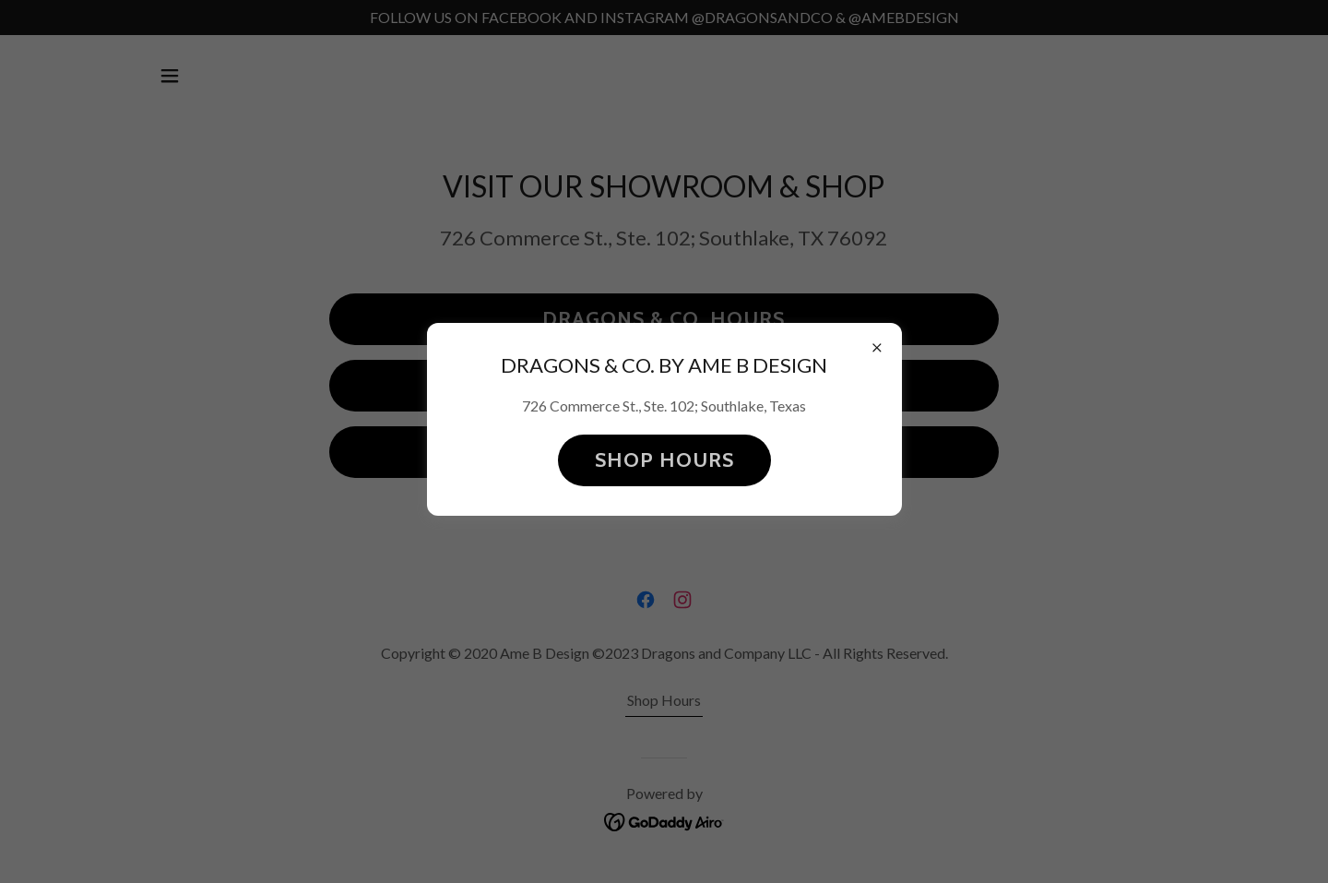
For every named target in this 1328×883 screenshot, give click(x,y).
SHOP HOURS (664, 459)
